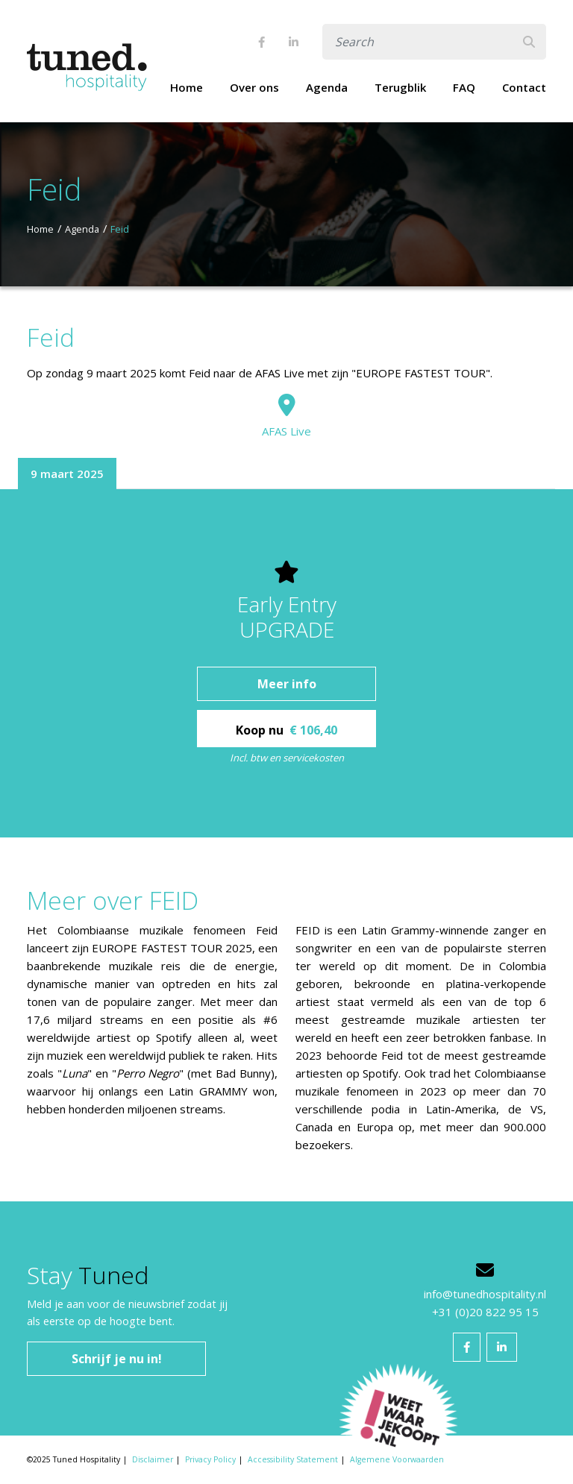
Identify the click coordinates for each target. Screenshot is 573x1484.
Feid (119, 229)
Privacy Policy (210, 1459)
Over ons (254, 87)
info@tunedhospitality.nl (485, 1293)
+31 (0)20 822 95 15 (485, 1311)
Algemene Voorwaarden (397, 1459)
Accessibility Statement (293, 1459)
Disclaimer (152, 1459)
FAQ (464, 87)
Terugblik (400, 87)
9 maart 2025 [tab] (67, 473)
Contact (524, 87)
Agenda (327, 87)
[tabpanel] (286, 663)
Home (186, 87)
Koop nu (286, 730)
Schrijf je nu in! (117, 1359)
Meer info (286, 684)
